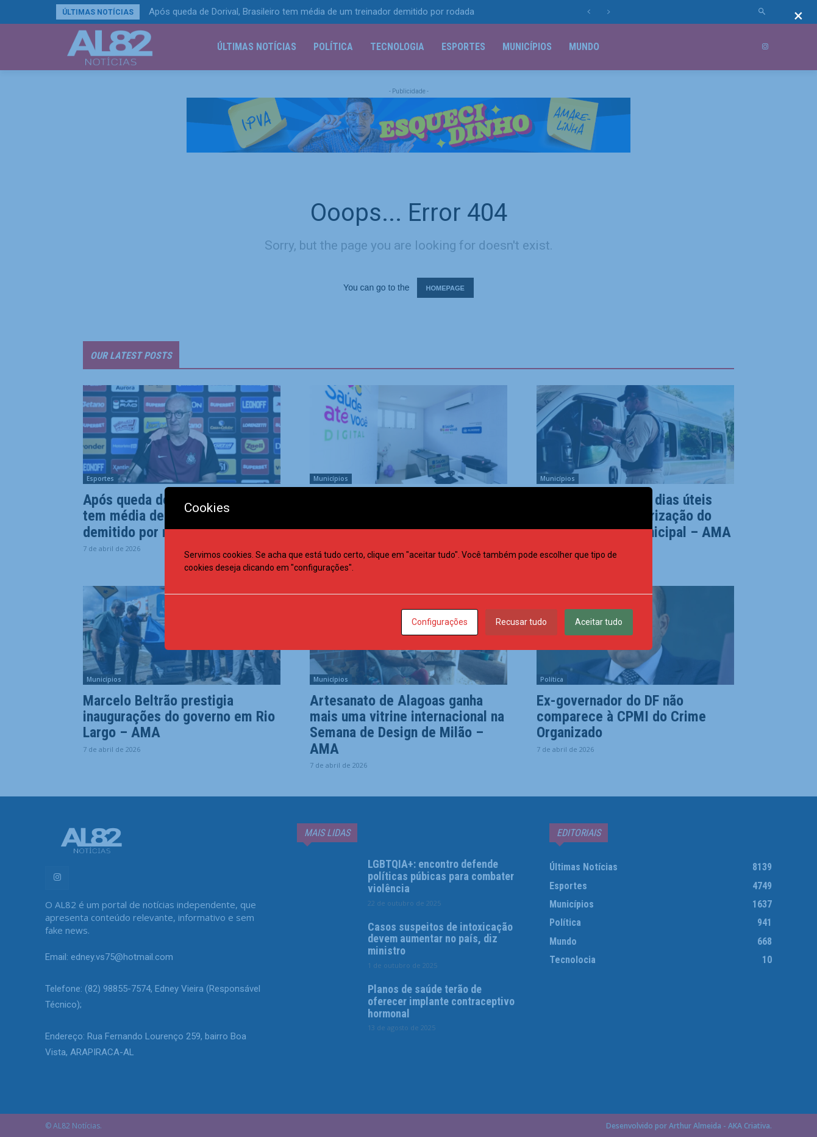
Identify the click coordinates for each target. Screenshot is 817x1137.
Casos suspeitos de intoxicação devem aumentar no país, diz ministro (440, 939)
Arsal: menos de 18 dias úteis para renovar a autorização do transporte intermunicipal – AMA (634, 516)
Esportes (100, 478)
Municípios (330, 478)
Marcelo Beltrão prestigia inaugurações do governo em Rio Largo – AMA (179, 717)
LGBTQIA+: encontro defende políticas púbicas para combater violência (441, 876)
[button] (762, 11)
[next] (608, 12)
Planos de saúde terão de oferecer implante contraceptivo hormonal (441, 1001)
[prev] (588, 12)
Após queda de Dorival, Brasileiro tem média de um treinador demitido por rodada (311, 11)
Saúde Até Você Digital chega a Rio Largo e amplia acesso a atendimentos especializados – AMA (402, 524)
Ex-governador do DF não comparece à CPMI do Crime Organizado (621, 717)
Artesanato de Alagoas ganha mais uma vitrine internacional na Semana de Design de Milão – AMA (407, 724)
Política (551, 679)
